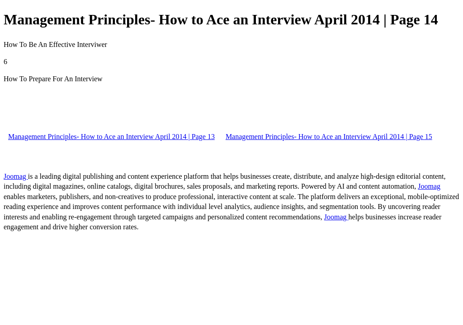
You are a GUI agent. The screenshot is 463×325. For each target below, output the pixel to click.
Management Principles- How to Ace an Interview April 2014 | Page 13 (111, 136)
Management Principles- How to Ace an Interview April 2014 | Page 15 (329, 136)
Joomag (16, 176)
